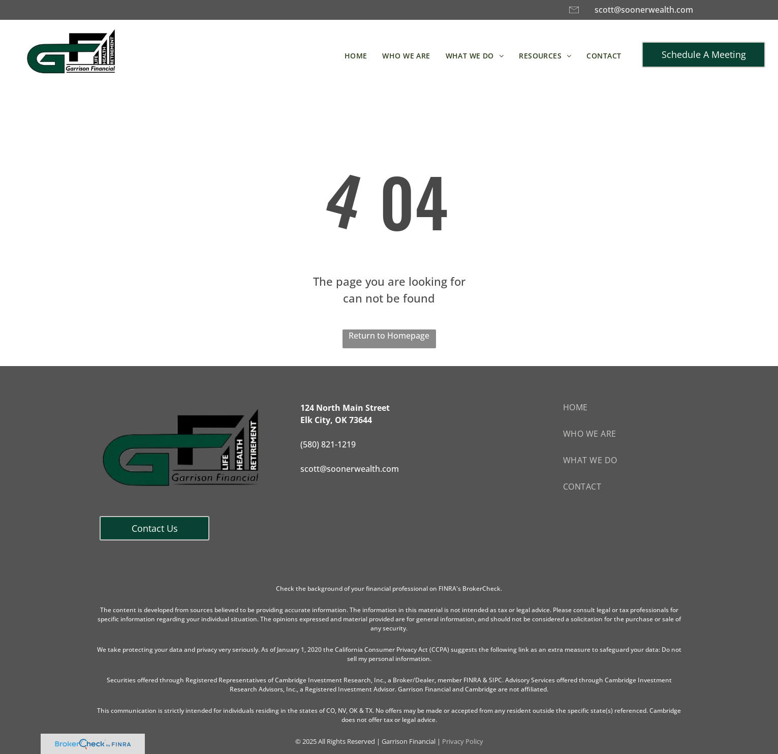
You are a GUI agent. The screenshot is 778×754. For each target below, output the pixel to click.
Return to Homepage (389, 335)
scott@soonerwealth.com (644, 9)
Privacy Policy (462, 741)
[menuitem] (356, 56)
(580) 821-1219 (328, 444)
